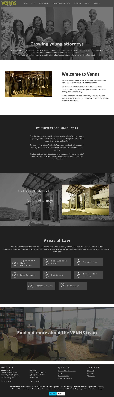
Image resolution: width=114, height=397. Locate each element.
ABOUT (33, 3)
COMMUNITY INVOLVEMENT (61, 3)
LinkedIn (90, 373)
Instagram (91, 376)
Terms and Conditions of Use (67, 371)
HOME (25, 3)
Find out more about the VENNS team (57, 332)
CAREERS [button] (77, 3)
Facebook (90, 371)
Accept (52, 393)
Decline (61, 393)
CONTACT (87, 3)
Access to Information (65, 378)
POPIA (60, 373)
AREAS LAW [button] (43, 3)
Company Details (63, 376)
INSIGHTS (97, 3)
